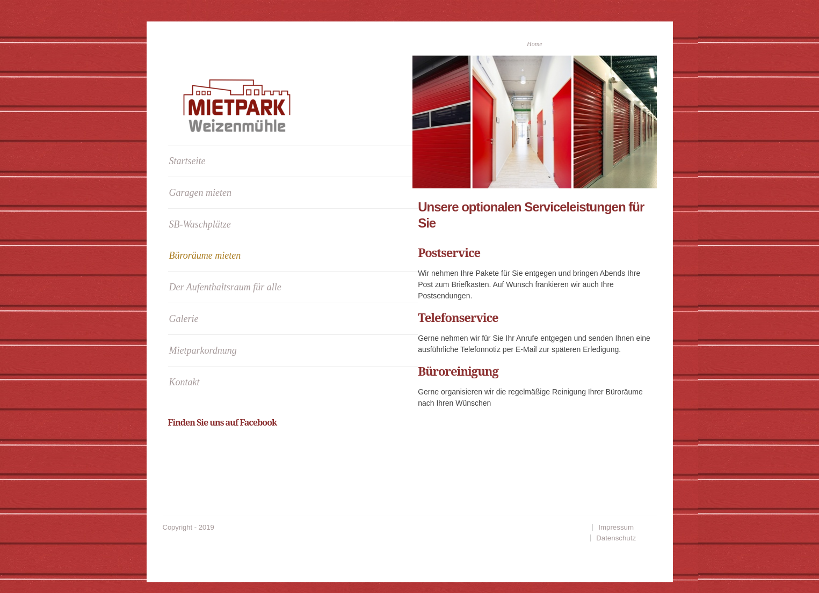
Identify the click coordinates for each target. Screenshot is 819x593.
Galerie (184, 318)
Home (534, 44)
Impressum (616, 527)
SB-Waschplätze (200, 224)
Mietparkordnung (203, 350)
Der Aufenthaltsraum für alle (225, 287)
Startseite (187, 161)
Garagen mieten (200, 192)
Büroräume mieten (205, 255)
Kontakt (184, 382)
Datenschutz (616, 538)
